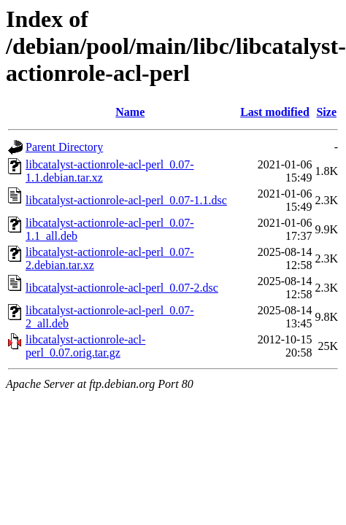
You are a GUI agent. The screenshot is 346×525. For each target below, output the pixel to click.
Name (130, 112)
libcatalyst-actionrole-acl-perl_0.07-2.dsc (122, 287)
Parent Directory (64, 147)
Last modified (275, 112)
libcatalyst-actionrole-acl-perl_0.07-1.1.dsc (126, 200)
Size (326, 112)
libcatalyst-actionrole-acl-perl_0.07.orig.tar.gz (85, 346)
